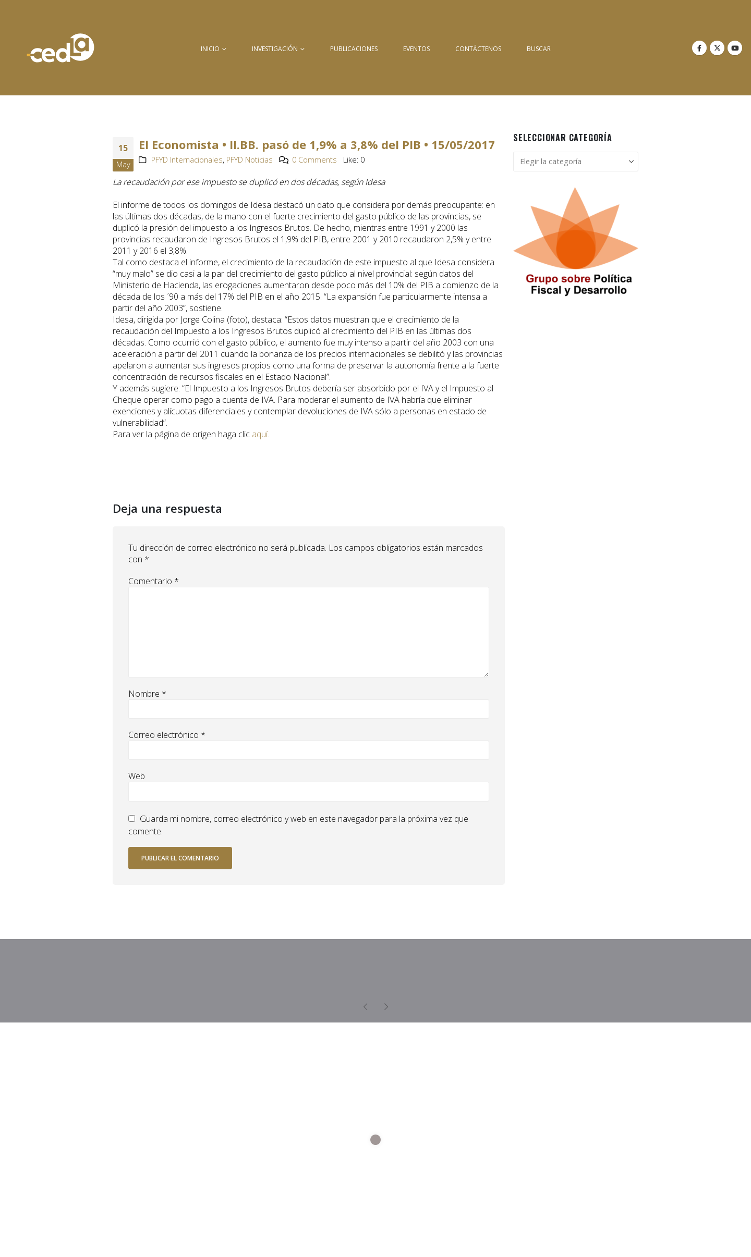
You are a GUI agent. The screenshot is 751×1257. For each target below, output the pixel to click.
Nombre (147, 693)
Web (136, 776)
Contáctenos (478, 48)
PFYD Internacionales (187, 160)
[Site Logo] (60, 47)
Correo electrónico (166, 735)
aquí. (259, 434)
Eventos (416, 48)
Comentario (153, 581)
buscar (539, 48)
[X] (717, 48)
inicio (210, 48)
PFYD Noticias (249, 160)
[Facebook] (699, 48)
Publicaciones (354, 48)
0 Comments (314, 160)
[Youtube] (735, 48)
